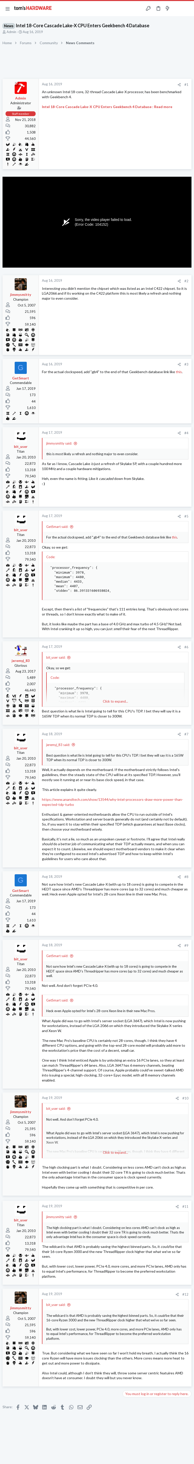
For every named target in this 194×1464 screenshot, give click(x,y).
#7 (186, 734)
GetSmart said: (57, 527)
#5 (186, 516)
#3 (186, 364)
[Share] (179, 84)
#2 (186, 281)
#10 (185, 1098)
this (178, 372)
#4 (186, 433)
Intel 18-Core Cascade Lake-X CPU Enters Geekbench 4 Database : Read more (107, 107)
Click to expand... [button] (115, 701)
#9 (186, 945)
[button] (8, 8)
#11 (185, 1206)
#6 (186, 647)
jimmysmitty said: (59, 443)
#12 (185, 1294)
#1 (186, 85)
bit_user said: (55, 657)
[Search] (187, 8)
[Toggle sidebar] (177, 8)
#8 (186, 877)
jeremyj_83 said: (58, 745)
